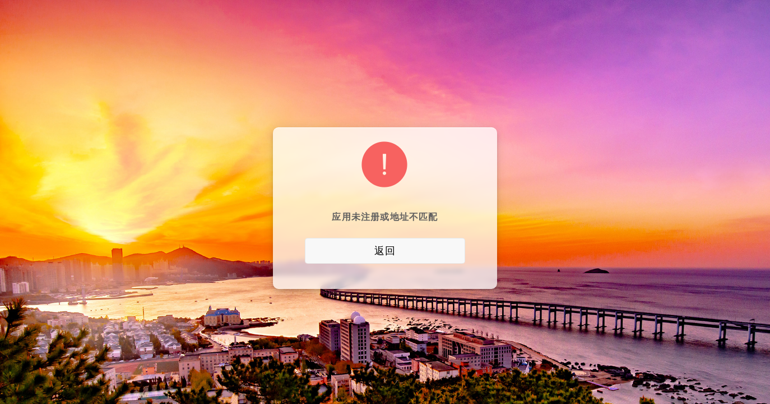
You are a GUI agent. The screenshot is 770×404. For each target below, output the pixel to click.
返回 (385, 250)
